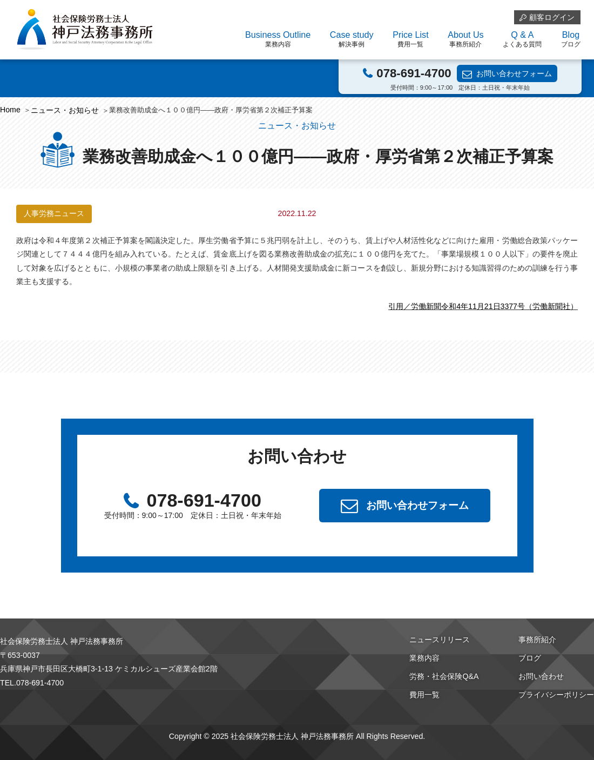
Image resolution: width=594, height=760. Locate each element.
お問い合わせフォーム (514, 73)
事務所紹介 (537, 639)
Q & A (522, 39)
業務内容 (424, 658)
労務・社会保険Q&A (443, 676)
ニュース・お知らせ (65, 110)
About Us (465, 39)
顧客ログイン (552, 17)
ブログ (529, 658)
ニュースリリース (439, 639)
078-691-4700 (413, 73)
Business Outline (277, 39)
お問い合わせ (541, 676)
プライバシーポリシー (556, 694)
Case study (352, 39)
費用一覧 (424, 694)
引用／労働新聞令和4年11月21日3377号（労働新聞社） (483, 306)
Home (10, 109)
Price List (410, 39)
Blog (570, 39)
